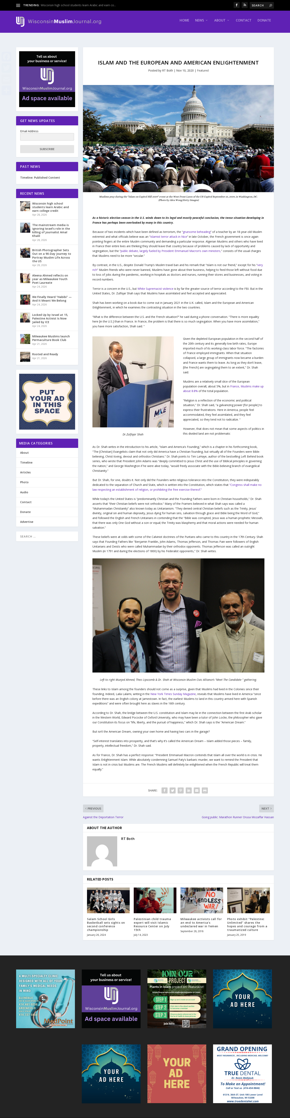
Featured (203, 67)
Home (184, 23)
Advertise (26, 518)
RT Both (167, 67)
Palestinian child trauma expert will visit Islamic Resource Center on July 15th (152, 920)
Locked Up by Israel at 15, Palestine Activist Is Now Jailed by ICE (50, 314)
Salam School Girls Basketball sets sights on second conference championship (106, 920)
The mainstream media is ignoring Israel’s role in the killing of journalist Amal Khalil (51, 226)
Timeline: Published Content (40, 174)
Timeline (26, 459)
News (199, 23)
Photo (24, 478)
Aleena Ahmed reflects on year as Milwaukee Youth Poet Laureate (50, 275)
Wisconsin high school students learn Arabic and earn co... (78, 5)
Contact (244, 23)
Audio (24, 488)
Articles (25, 469)
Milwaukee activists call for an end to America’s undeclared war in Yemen (201, 918)
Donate (264, 23)
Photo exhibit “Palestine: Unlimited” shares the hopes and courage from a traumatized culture (247, 920)
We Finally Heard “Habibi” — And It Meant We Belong (52, 295)
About (220, 23)
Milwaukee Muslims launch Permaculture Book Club (51, 334)
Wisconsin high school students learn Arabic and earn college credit (50, 203)
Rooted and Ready (45, 350)
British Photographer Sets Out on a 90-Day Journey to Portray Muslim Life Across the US (51, 252)
